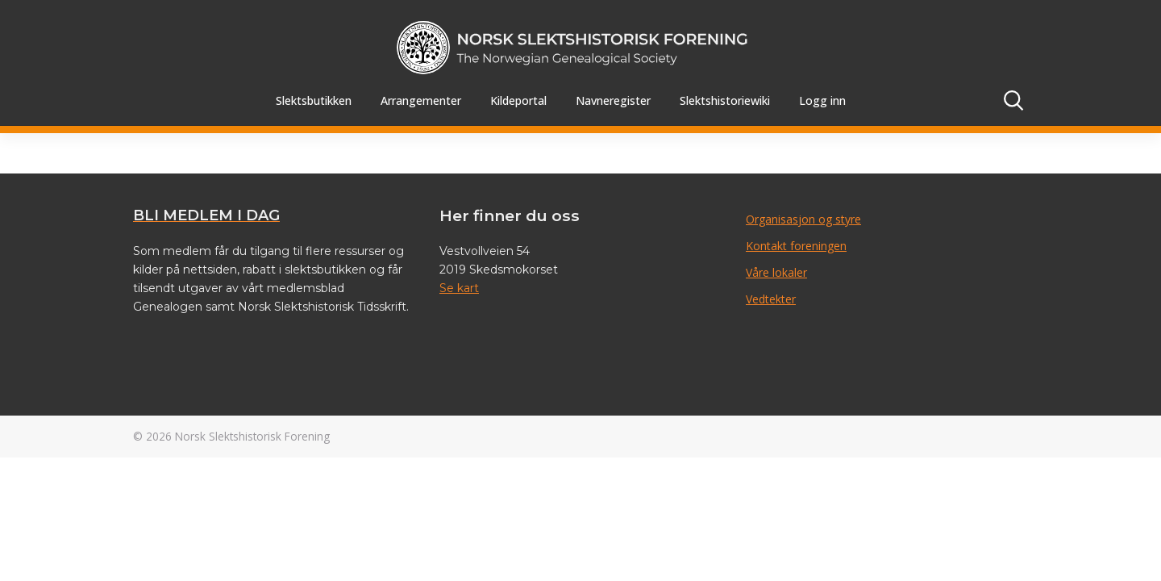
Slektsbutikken (314, 100)
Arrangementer (421, 100)
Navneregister (613, 100)
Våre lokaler (776, 272)
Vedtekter (771, 299)
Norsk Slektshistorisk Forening (252, 436)
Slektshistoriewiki (725, 100)
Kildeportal (518, 100)
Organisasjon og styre (803, 219)
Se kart (459, 288)
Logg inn (822, 100)
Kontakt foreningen (796, 245)
